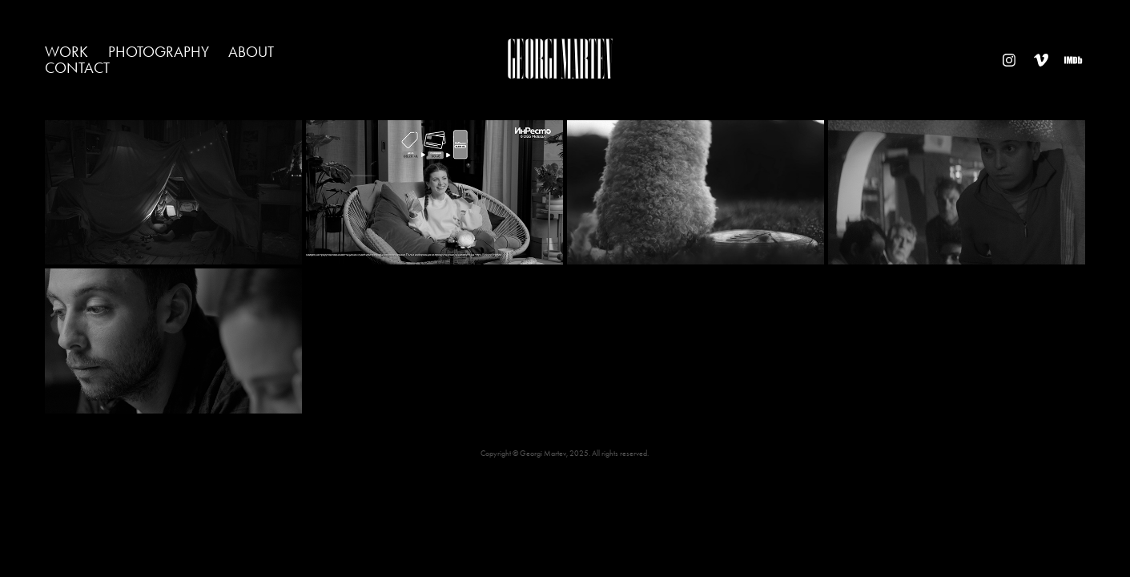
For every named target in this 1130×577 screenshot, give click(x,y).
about (251, 51)
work (66, 51)
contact (77, 68)
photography (158, 51)
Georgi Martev (560, 59)
